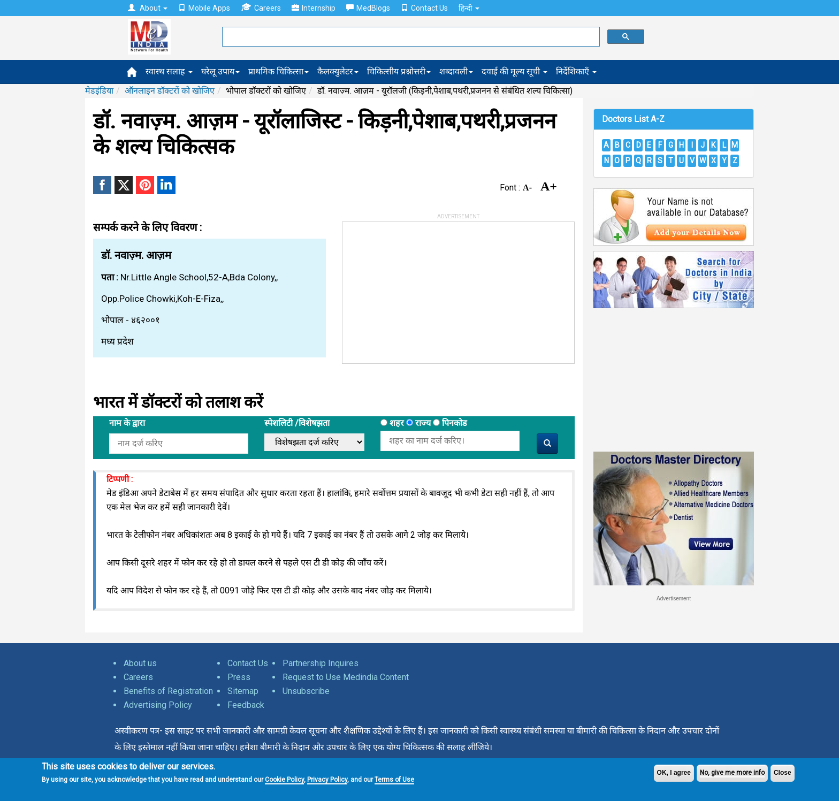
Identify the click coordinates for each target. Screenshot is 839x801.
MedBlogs (368, 8)
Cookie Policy (284, 779)
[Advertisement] (422, 289)
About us (140, 663)
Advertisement (674, 598)
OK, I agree (674, 772)
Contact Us (424, 8)
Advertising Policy (158, 705)
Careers (261, 7)
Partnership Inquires (321, 663)
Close (782, 772)
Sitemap (242, 691)
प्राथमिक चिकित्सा (278, 71)
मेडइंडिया (99, 91)
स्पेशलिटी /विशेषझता (297, 423)
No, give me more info (732, 772)
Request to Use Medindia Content (346, 677)
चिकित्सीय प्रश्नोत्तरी (399, 71)
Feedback (245, 705)
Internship (313, 8)
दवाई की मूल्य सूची (514, 71)
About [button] (147, 8)
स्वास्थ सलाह (169, 71)
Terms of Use (394, 779)
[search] (409, 37)
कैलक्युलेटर (338, 71)
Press (238, 677)
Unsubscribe (306, 691)
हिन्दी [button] (469, 8)
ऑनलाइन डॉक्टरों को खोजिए (170, 91)
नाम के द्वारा (127, 423)
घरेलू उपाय (220, 71)
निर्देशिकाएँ (576, 71)
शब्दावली (456, 71)
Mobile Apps (204, 8)
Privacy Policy (327, 779)
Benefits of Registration (168, 691)
